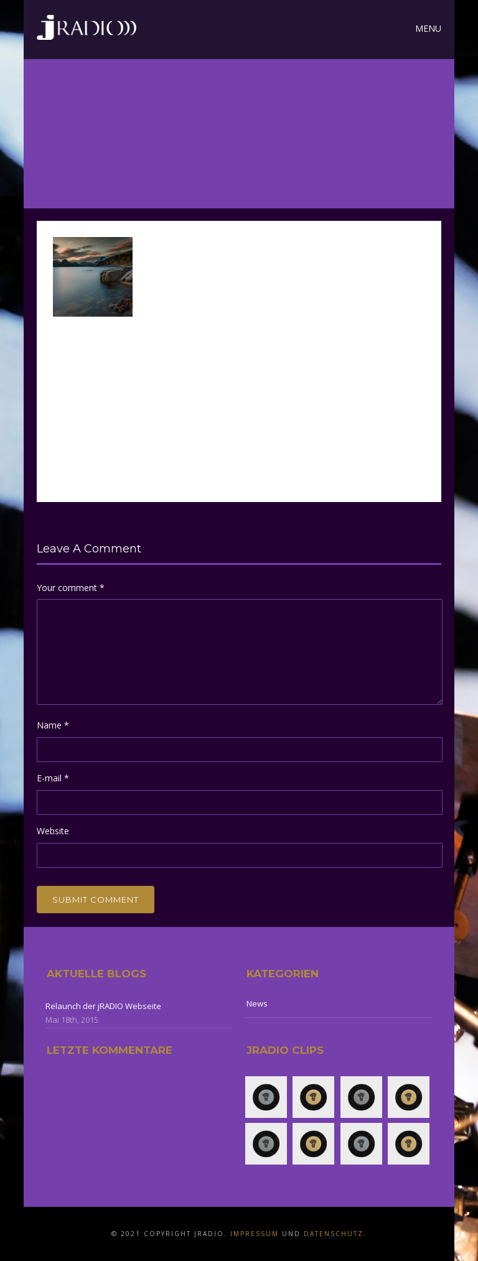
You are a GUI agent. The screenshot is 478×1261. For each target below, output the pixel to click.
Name (53, 725)
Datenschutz (333, 1233)
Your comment (71, 587)
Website (53, 831)
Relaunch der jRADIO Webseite (103, 1006)
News (257, 1003)
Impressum (254, 1233)
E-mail (53, 778)
